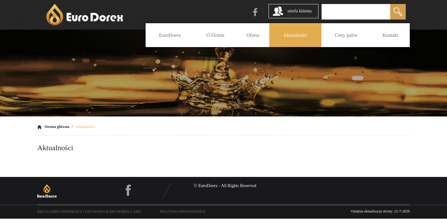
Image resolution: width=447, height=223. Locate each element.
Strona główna (56, 126)
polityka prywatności (182, 211)
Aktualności (85, 126)
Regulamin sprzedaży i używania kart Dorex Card (89, 211)
